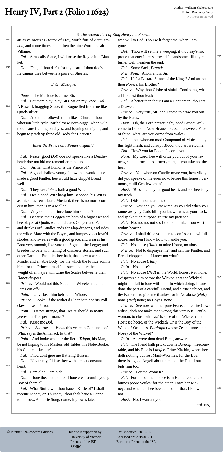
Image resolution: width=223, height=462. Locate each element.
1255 (8, 133)
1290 (8, 338)
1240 (8, 39)
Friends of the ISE (83, 442)
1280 (8, 283)
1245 (8, 67)
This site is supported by (84, 432)
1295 (8, 366)
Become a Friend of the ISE (136, 442)
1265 (8, 200)
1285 (8, 310)
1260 (8, 172)
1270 (8, 227)
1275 (8, 255)
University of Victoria (85, 437)
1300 (8, 393)
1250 (8, 106)
